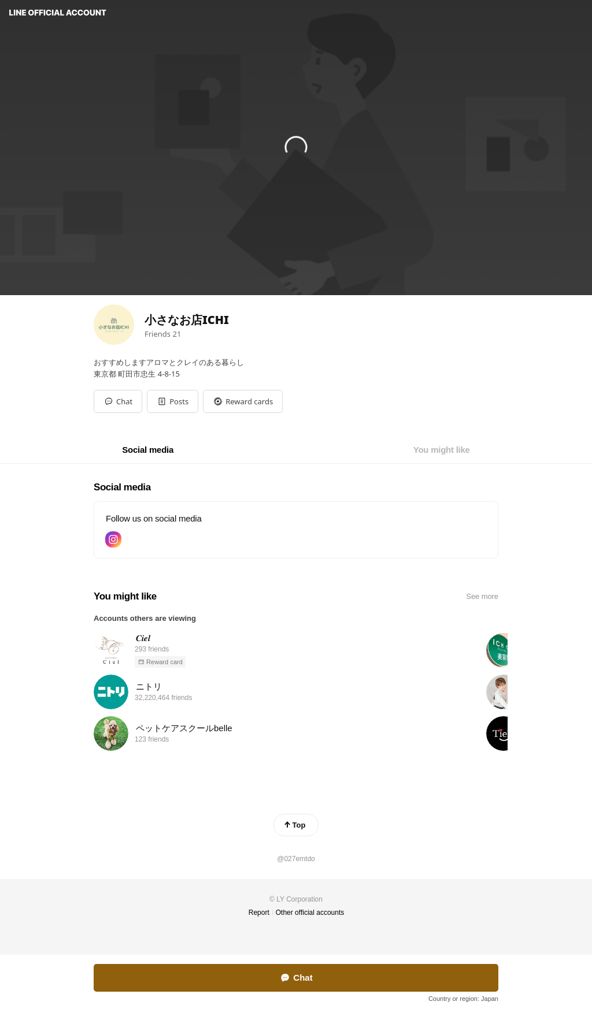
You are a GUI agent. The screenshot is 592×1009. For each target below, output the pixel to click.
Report (259, 913)
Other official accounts (310, 913)
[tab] (147, 450)
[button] (172, 401)
